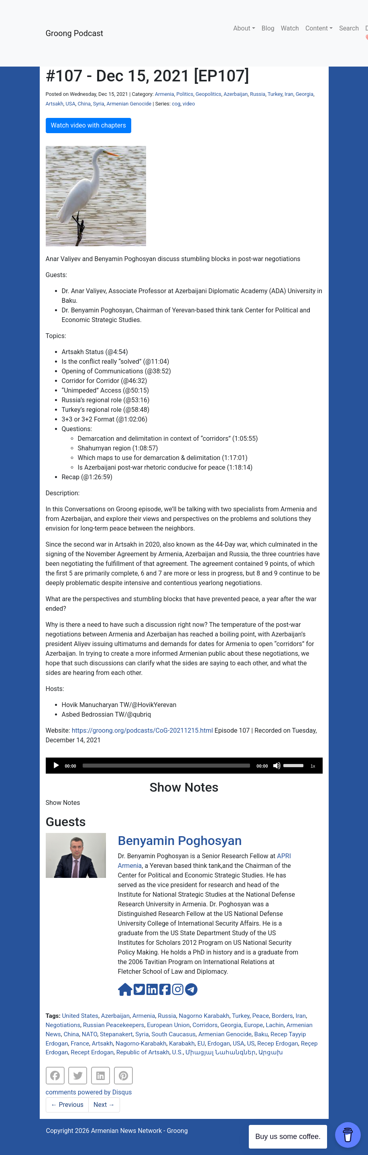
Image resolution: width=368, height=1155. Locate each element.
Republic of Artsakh (142, 1052)
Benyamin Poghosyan (180, 840)
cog (176, 104)
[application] (184, 766)
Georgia (304, 94)
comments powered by (89, 1092)
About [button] (241, 28)
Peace (260, 1015)
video (189, 104)
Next (104, 1104)
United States (80, 1015)
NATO (89, 1034)
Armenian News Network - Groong (139, 1131)
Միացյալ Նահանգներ (220, 1052)
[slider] (166, 766)
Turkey (275, 94)
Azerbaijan (236, 94)
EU (201, 1043)
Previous (67, 1104)
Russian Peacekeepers (113, 1025)
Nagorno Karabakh (204, 1015)
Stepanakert (116, 1034)
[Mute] (277, 766)
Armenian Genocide (128, 104)
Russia (257, 94)
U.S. (177, 1052)
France (80, 1043)
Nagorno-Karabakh (141, 1043)
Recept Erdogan (92, 1052)
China (84, 104)
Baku (261, 1034)
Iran (289, 94)
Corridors (205, 1025)
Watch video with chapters (88, 125)
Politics (185, 94)
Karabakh (182, 1043)
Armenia (164, 94)
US (250, 1043)
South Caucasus (173, 1034)
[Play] (56, 766)
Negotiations (63, 1025)
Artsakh (54, 104)
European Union (168, 1025)
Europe (253, 1025)
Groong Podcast (75, 33)
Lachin (275, 1025)
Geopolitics (208, 94)
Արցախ (270, 1052)
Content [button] (316, 28)
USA (70, 104)
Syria (98, 104)
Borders (282, 1015)
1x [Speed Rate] (313, 766)
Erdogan (218, 1043)
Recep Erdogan (277, 1043)
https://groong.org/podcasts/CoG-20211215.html (142, 730)
